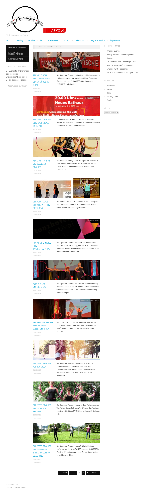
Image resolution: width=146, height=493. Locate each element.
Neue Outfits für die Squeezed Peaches (41, 164)
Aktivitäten (90, 97)
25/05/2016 (37, 459)
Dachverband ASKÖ (15, 59)
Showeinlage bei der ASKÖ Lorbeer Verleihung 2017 (43, 325)
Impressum (115, 40)
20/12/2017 (37, 129)
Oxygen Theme (20, 487)
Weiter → (95, 473)
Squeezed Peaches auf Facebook (42, 365)
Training (19, 40)
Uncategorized (94, 53)
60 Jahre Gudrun (113, 51)
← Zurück (63, 473)
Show (97, 97)
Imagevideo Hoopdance (17, 47)
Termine (31, 40)
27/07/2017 (37, 211)
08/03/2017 (37, 332)
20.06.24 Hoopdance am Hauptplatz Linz (122, 73)
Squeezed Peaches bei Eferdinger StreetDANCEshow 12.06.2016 (42, 451)
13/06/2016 (37, 415)
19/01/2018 (37, 88)
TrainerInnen (53, 40)
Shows (67, 40)
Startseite (49, 47)
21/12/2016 (37, 370)
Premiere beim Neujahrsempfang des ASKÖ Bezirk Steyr (41, 80)
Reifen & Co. (80, 40)
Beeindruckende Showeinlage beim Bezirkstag (41, 205)
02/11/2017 (37, 170)
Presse (91, 179)
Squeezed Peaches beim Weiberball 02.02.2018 (42, 122)
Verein (8, 40)
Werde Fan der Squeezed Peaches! (15, 53)
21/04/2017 (37, 252)
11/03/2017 (37, 290)
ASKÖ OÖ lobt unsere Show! (39, 285)
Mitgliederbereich (97, 40)
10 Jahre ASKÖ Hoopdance (117, 69)
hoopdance (37, 91)
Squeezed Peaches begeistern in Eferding (42, 408)
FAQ (41, 40)
